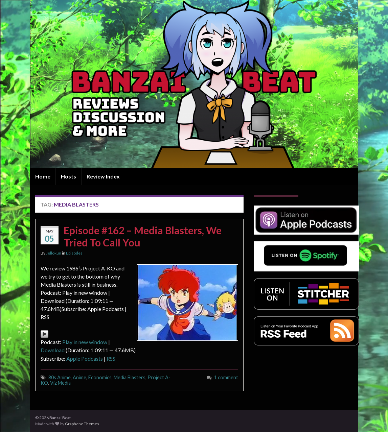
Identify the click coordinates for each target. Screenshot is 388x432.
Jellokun (53, 253)
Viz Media (60, 383)
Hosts (68, 176)
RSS (111, 358)
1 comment (226, 377)
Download (53, 350)
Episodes (74, 253)
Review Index (103, 176)
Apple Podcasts (84, 358)
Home (42, 176)
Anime (79, 377)
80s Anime (59, 377)
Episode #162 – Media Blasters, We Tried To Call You (143, 236)
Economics (100, 377)
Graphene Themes (82, 423)
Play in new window (84, 342)
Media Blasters (129, 377)
